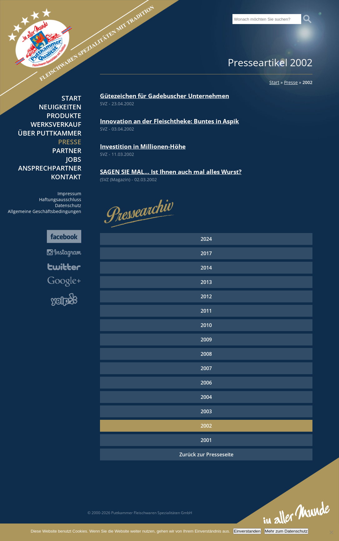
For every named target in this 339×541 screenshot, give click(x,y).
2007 (206, 368)
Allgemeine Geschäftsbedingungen (44, 211)
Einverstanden (247, 531)
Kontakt (66, 176)
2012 (206, 296)
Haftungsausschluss (60, 199)
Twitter (64, 266)
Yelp (64, 299)
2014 (206, 267)
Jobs (73, 159)
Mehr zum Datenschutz (286, 531)
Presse (69, 141)
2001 (206, 440)
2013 (206, 282)
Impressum (69, 193)
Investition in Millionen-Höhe (143, 146)
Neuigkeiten (60, 106)
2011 (206, 310)
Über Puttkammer (49, 133)
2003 (206, 411)
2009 (206, 339)
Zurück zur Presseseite (206, 454)
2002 (206, 425)
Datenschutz (68, 205)
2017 (206, 253)
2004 (206, 397)
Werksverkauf (56, 124)
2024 (206, 239)
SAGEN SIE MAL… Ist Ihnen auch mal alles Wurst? (171, 171)
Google (64, 281)
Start (71, 98)
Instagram (64, 253)
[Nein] (331, 532)
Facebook (64, 236)
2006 (206, 382)
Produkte (64, 115)
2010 (206, 325)
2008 (206, 353)
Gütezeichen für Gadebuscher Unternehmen (164, 96)
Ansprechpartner (49, 168)
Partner (66, 150)
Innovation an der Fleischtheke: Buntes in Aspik (169, 121)
